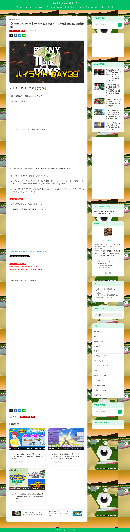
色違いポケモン (21, 19)
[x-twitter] (106, 273)
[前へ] (27, 513)
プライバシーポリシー (104, 261)
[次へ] (66, 513)
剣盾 (97, 370)
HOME (12, 19)
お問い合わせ (101, 263)
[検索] (120, 25)
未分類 (97, 380)
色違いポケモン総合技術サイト (106, 289)
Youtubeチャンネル (102, 291)
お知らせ (98, 361)
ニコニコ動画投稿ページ (104, 297)
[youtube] (110, 273)
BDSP (97, 331)
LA (96, 336)
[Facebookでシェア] (15, 35)
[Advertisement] (109, 45)
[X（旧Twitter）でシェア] (11, 35)
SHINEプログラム (101, 341)
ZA (96, 351)
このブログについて (103, 267)
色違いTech (99, 385)
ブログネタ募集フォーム (105, 265)
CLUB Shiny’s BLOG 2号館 (65, 3)
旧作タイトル (100, 375)
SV (97, 346)
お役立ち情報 (100, 356)
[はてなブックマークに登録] (19, 35)
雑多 (22, 31)
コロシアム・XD (101, 365)
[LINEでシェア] (24, 35)
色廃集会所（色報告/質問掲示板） (107, 295)
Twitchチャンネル (102, 293)
